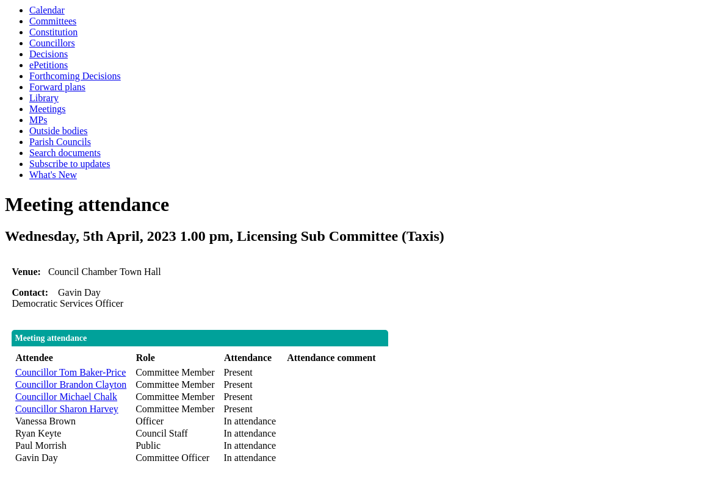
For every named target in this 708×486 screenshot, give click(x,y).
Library (44, 98)
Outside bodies (58, 131)
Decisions (48, 54)
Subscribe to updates (69, 164)
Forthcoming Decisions (75, 76)
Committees (52, 21)
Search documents (65, 153)
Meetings (47, 109)
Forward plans (57, 87)
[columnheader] (72, 358)
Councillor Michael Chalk (66, 396)
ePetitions (48, 65)
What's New (53, 175)
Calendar (47, 10)
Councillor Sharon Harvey (66, 409)
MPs (38, 120)
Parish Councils (60, 142)
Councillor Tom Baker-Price (70, 372)
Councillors (52, 43)
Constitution (53, 32)
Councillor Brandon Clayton (70, 384)
